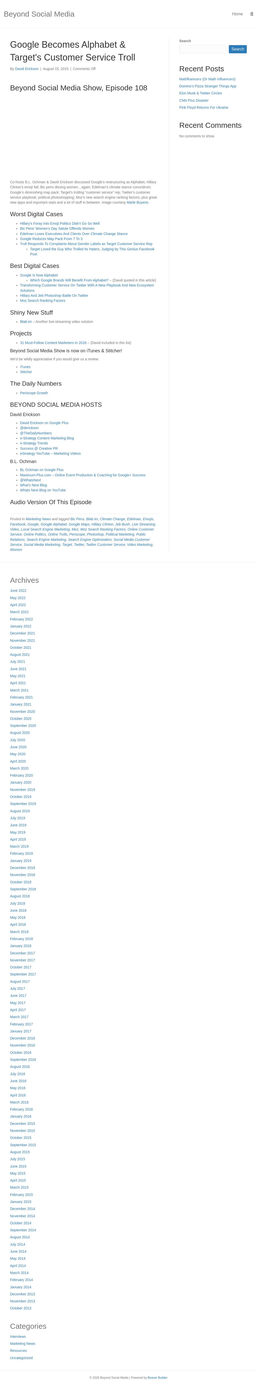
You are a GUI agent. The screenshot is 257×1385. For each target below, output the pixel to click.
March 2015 (19, 1187)
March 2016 (19, 1102)
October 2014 (20, 1223)
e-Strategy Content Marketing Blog (47, 438)
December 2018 (22, 868)
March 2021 (19, 690)
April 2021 (18, 683)
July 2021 (17, 662)
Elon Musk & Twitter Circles (200, 93)
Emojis (148, 519)
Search (185, 41)
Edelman (134, 519)
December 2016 (22, 1038)
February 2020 (21, 775)
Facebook (17, 524)
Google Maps (79, 524)
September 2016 (23, 1060)
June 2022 (18, 591)
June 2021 (18, 669)
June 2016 (18, 1081)
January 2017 (20, 1031)
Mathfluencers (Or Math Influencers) (207, 79)
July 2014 (17, 1244)
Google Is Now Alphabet (39, 275)
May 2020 (17, 754)
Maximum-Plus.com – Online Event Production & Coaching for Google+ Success (83, 475)
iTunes (25, 367)
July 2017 (17, 989)
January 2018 (20, 946)
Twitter (79, 545)
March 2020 (19, 768)
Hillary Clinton (102, 524)
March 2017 (19, 1017)
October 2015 (20, 1138)
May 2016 (17, 1088)
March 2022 (19, 612)
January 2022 (20, 626)
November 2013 (22, 1301)
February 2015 (21, 1195)
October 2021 (20, 648)
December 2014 (22, 1209)
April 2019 (18, 839)
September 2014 (23, 1230)
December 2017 (22, 953)
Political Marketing (120, 534)
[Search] (250, 14)
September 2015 (23, 1145)
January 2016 (20, 1116)
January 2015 (20, 1202)
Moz (75, 529)
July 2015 (17, 1159)
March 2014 (19, 1273)
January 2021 (20, 704)
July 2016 (17, 1074)
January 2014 (20, 1287)
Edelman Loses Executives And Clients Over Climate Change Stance (74, 234)
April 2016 (18, 1095)
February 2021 (21, 697)
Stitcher (26, 372)
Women (16, 550)
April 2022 (18, 605)
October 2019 (20, 797)
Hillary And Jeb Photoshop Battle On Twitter (54, 296)
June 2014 (18, 1251)
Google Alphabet (54, 524)
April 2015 (18, 1180)
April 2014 (18, 1266)
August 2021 (20, 655)
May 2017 (17, 1003)
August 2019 (20, 811)
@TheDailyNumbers (36, 433)
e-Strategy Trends (34, 443)
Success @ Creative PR (39, 448)
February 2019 (21, 853)
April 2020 (18, 761)
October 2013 (20, 1308)
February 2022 (21, 619)
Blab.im (26, 322)
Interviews (18, 1337)
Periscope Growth (34, 393)
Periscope (77, 534)
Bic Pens (77, 519)
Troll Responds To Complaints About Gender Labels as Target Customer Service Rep (86, 244)
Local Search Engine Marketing (45, 529)
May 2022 (17, 598)
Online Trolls (58, 534)
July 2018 (17, 903)
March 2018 (19, 932)
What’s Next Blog (33, 485)
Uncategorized (21, 1358)
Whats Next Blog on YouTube (43, 490)
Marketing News (38, 519)
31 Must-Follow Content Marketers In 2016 (53, 343)
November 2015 (22, 1131)
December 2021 (22, 633)
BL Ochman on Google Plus (41, 470)
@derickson (29, 428)
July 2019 (17, 818)
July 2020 (17, 740)
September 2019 (23, 804)
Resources (18, 1351)
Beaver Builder (157, 1377)
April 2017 (18, 1010)
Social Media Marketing (42, 545)
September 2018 (23, 889)
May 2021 (17, 676)
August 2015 (20, 1152)
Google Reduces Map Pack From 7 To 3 (51, 239)
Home (237, 14)
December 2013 (22, 1294)
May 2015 (17, 1173)
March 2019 (19, 846)
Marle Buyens (137, 202)
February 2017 (21, 1024)
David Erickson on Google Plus (44, 423)
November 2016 (22, 1045)
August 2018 (20, 896)
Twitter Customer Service (105, 545)
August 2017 (20, 981)
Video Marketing (140, 545)
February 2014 (21, 1280)
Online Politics (35, 534)
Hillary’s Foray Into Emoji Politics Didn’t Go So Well (60, 223)
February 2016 (21, 1109)
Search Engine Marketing (46, 540)
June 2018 (18, 910)
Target (67, 545)
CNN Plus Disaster (194, 100)
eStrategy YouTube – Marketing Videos (50, 453)
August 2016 (20, 1067)
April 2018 (18, 924)
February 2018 (21, 939)
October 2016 (20, 1053)
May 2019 (17, 832)
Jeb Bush (122, 524)
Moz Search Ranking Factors (43, 301)
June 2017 (18, 996)
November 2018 (22, 875)
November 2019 (22, 790)
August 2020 (20, 733)
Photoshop (95, 534)
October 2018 (20, 882)
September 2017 (23, 974)
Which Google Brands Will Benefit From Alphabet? (69, 280)
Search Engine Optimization (90, 540)
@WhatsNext (30, 480)
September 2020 (23, 726)
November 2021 (22, 641)
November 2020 (22, 712)
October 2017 (20, 967)
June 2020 (18, 747)
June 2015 (18, 1166)
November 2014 (22, 1216)
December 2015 (22, 1124)
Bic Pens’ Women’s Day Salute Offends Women (57, 228)
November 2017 (22, 960)
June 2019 (18, 825)
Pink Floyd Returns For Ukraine (203, 107)
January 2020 (20, 782)
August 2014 (20, 1237)
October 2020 (20, 719)
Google (33, 524)
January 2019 (20, 861)
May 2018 (17, 917)
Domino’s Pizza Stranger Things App (207, 86)
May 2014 (17, 1258)
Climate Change (112, 519)
